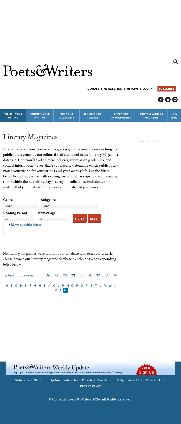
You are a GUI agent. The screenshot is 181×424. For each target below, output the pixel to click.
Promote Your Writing (40, 115)
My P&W (132, 89)
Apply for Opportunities (121, 115)
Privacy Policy (90, 385)
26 (48, 275)
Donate (93, 89)
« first (9, 275)
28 (65, 275)
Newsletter (113, 89)
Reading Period (15, 212)
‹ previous (26, 275)
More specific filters (26, 224)
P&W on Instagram (175, 99)
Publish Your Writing (13, 115)
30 (81, 275)
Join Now (174, 115)
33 (106, 275)
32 (98, 275)
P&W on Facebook (161, 99)
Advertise (71, 380)
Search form (175, 61)
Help (120, 380)
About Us (135, 380)
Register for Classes (93, 115)
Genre (8, 199)
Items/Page (46, 212)
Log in (148, 89)
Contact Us (154, 380)
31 (90, 275)
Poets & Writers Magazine (151, 115)
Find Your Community (66, 115)
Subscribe (166, 89)
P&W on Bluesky (168, 99)
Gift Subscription (47, 380)
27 (56, 275)
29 (73, 275)
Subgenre (48, 199)
